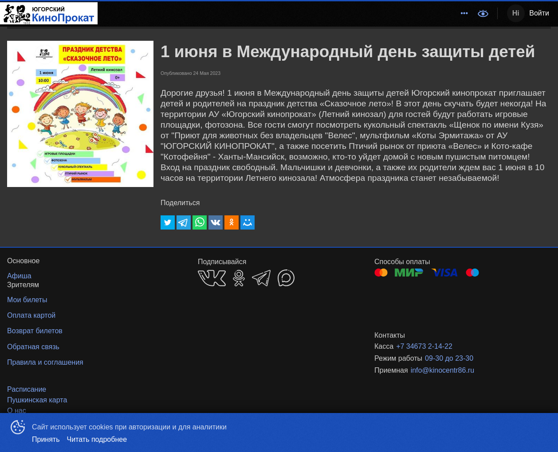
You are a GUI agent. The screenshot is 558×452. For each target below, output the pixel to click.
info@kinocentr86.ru (442, 370)
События (325, 13)
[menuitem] (180, 13)
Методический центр (181, 13)
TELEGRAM (261, 278)
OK (239, 278)
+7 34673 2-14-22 (424, 346)
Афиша (287, 13)
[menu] (285, 13)
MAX (286, 277)
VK (212, 278)
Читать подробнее (97, 439)
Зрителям (404, 13)
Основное (450, 13)
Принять (46, 439)
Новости (364, 13)
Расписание (245, 13)
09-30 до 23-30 (449, 358)
